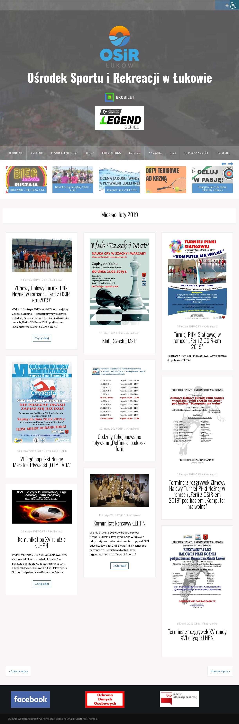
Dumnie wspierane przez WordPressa (31, 718)
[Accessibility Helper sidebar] (234, 4)
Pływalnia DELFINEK (55, 450)
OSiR (42, 280)
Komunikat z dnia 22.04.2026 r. (122, 190)
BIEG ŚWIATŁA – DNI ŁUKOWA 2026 (27, 190)
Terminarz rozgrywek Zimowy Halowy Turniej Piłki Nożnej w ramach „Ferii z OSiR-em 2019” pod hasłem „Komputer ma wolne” (197, 494)
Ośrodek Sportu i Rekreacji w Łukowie (119, 77)
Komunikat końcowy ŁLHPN (119, 523)
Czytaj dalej (42, 338)
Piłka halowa (55, 280)
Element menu (223, 153)
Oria (69, 718)
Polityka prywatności (196, 153)
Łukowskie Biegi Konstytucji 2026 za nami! (73, 188)
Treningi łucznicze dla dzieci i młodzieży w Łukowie (212, 188)
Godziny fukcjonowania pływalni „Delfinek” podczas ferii (119, 443)
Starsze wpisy (19, 671)
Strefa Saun (37, 153)
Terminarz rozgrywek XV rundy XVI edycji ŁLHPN (197, 634)
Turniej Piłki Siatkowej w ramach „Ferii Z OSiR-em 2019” (197, 340)
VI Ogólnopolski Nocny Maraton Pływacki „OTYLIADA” (42, 462)
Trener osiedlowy (111, 153)
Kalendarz (135, 153)
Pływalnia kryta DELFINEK (64, 153)
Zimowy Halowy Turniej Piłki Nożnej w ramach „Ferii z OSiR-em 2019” (41, 294)
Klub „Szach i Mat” (119, 341)
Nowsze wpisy (219, 671)
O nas (173, 153)
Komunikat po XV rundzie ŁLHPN (42, 542)
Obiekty (90, 153)
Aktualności (16, 153)
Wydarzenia (155, 153)
